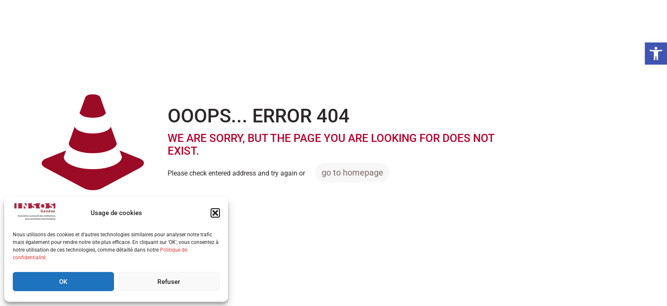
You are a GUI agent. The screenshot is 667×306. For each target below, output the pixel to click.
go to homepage (352, 172)
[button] (656, 53)
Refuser (168, 282)
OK (63, 282)
